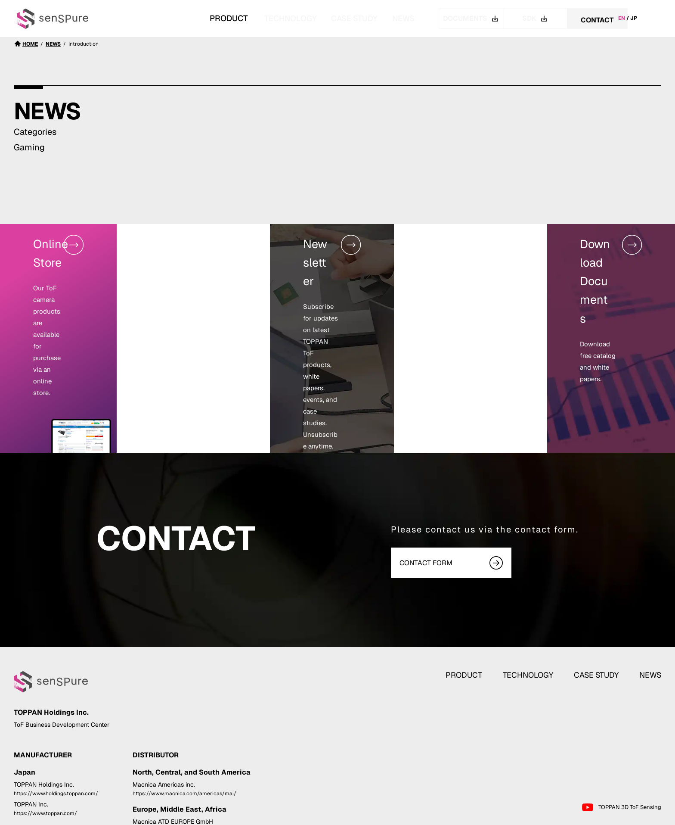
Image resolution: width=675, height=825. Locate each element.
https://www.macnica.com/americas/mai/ (184, 736)
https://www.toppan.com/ (45, 756)
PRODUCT (477, 604)
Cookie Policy (642, 817)
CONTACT (597, 18)
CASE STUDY (335, 18)
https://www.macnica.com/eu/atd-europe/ (185, 773)
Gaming (29, 147)
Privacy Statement (590, 817)
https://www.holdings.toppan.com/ (56, 736)
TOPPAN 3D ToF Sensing (621, 750)
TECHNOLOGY (253, 18)
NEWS (401, 18)
